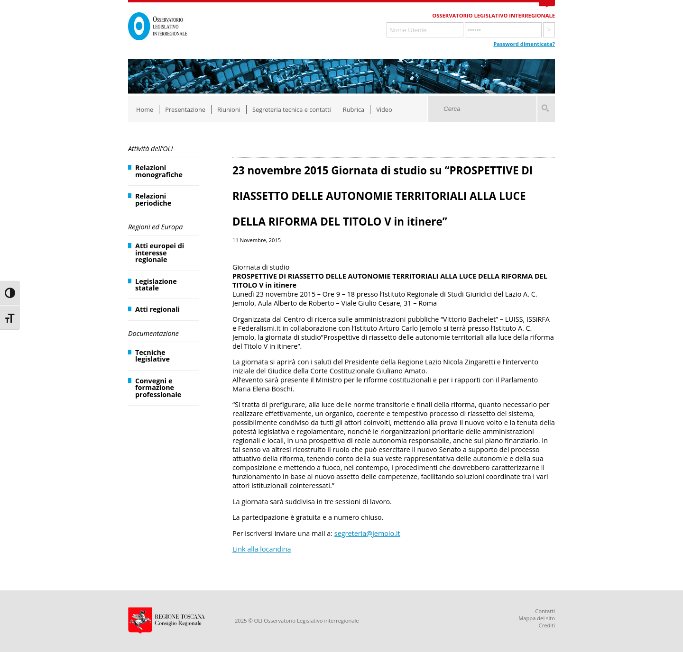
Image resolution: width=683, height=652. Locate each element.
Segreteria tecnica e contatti (291, 109)
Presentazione (185, 109)
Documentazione (153, 333)
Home (144, 109)
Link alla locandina (261, 548)
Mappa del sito (536, 618)
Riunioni (228, 109)
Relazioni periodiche (153, 199)
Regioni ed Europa (155, 226)
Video (384, 109)
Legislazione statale (156, 284)
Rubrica (353, 109)
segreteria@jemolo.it (367, 533)
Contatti (545, 611)
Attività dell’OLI (150, 148)
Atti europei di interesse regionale (159, 252)
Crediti (547, 625)
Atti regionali (157, 309)
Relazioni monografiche (159, 171)
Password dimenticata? (524, 43)
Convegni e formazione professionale (158, 387)
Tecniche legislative (152, 355)
